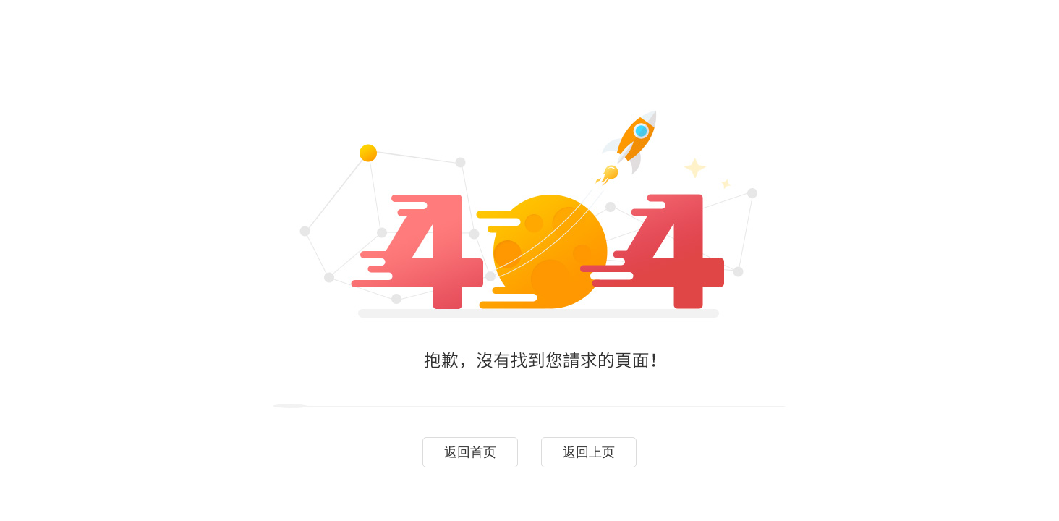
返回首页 (470, 452)
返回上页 (589, 452)
